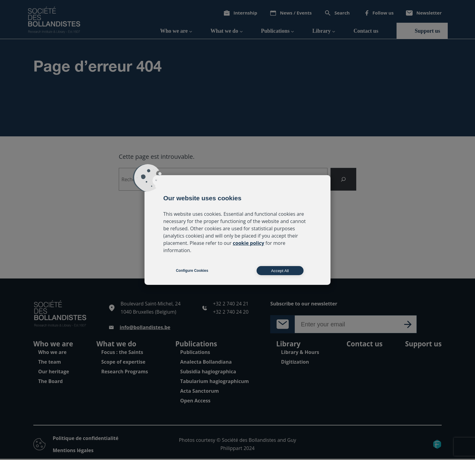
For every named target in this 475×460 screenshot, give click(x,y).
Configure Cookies (192, 270)
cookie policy (248, 243)
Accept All (280, 270)
